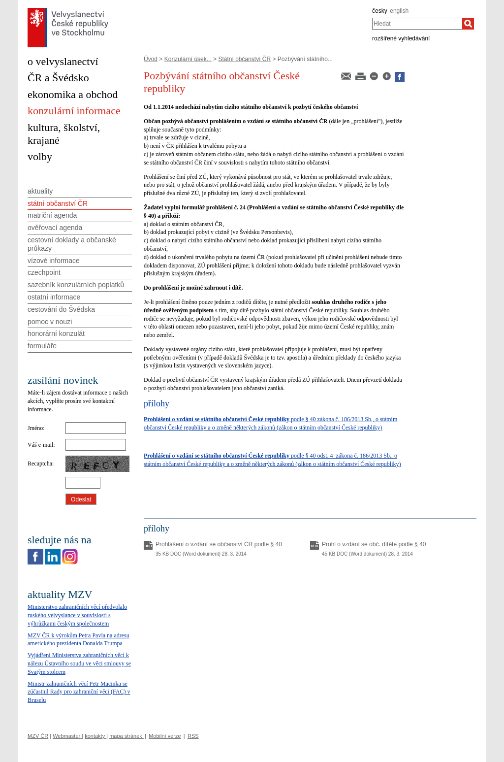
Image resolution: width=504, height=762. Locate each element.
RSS (193, 736)
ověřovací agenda (55, 228)
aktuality (40, 191)
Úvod (151, 59)
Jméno (35, 428)
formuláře (42, 346)
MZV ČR (38, 736)
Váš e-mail (40, 444)
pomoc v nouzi (50, 322)
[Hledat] (468, 24)
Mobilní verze (165, 736)
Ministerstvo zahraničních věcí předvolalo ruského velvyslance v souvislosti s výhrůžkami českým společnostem (77, 615)
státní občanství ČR (58, 203)
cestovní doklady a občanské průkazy (72, 244)
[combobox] (417, 24)
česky (379, 10)
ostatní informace (54, 297)
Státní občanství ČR (244, 59)
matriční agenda (52, 215)
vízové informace (54, 261)
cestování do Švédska (61, 309)
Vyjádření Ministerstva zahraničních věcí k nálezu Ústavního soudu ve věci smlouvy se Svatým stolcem (79, 663)
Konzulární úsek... (188, 59)
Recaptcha (40, 463)
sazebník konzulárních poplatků (76, 285)
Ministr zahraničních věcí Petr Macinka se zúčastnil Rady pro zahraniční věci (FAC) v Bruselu (79, 692)
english (399, 10)
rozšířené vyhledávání (401, 38)
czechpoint (44, 272)
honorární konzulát (56, 333)
